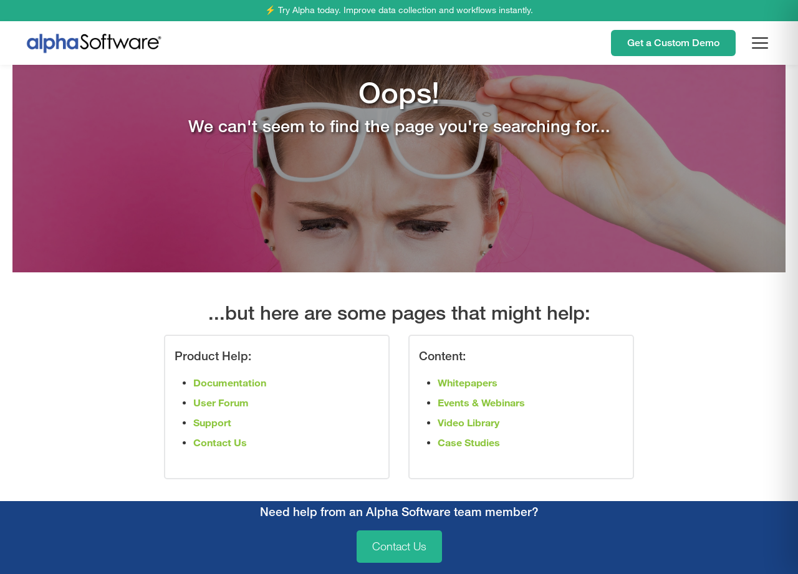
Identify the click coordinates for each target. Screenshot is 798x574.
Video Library (468, 423)
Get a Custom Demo (673, 43)
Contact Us (399, 546)
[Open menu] (760, 43)
